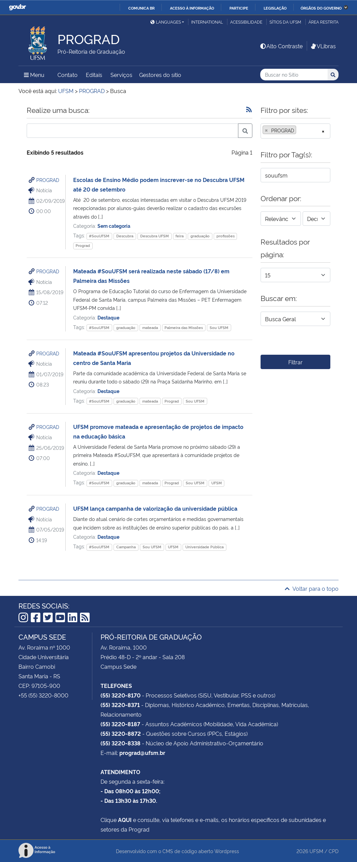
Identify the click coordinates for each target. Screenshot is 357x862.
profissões (225, 235)
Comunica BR (141, 8)
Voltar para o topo (312, 588)
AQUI (125, 819)
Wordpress (226, 851)
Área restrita (323, 22)
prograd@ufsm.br (142, 752)
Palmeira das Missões (183, 327)
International (207, 22)
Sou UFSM (219, 327)
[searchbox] (300, 130)
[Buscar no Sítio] (294, 75)
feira (179, 235)
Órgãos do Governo (321, 8)
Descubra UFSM (154, 235)
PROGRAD (47, 180)
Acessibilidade (246, 22)
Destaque (108, 317)
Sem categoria (113, 225)
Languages (165, 22)
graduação (200, 235)
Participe (238, 8)
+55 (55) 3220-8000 (43, 695)
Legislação (275, 8)
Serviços (121, 74)
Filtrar (295, 362)
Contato (67, 74)
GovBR (17, 7)
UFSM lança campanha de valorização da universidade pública (155, 508)
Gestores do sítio (160, 74)
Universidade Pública (204, 546)
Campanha (126, 546)
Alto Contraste (281, 46)
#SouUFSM (99, 235)
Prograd (83, 245)
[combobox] (295, 131)
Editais (94, 74)
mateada (150, 327)
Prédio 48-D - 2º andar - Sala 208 (143, 657)
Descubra (124, 235)
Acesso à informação (192, 8)
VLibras (323, 46)
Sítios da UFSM (285, 22)
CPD (334, 851)
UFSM (216, 482)
